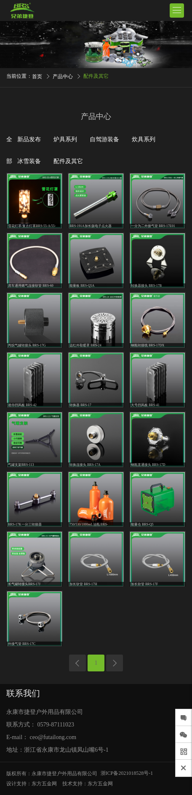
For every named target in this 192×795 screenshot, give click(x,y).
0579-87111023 (56, 724)
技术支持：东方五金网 (87, 784)
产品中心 (63, 76)
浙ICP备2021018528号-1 (127, 773)
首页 (37, 76)
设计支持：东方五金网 (31, 784)
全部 (9, 150)
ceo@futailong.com (53, 737)
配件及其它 (96, 76)
